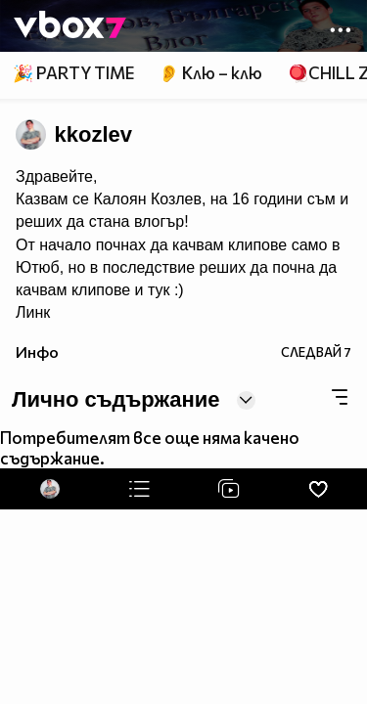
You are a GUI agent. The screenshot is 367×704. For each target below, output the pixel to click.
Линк (33, 312)
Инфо (37, 351)
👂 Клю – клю (210, 73)
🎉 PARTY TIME (73, 73)
